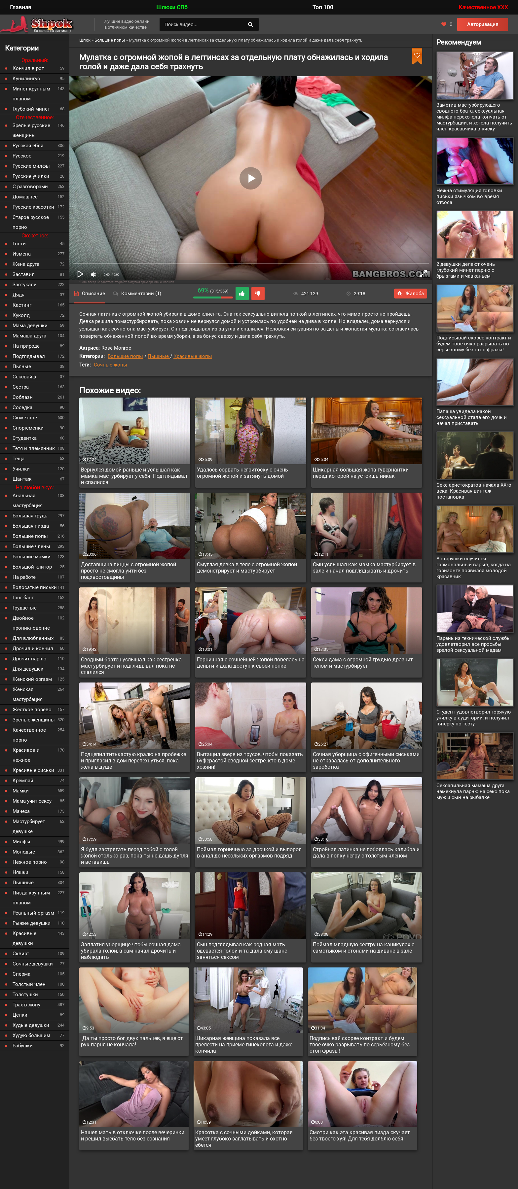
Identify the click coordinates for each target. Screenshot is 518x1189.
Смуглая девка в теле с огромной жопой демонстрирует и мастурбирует (247, 567)
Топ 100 (323, 7)
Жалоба (410, 294)
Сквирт (21, 954)
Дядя (18, 295)
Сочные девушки (33, 964)
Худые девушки (31, 1025)
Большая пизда (31, 526)
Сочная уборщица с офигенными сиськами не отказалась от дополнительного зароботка (366, 760)
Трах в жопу (26, 1005)
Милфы (21, 842)
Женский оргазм (32, 679)
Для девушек (28, 669)
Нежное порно (30, 862)
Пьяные (22, 366)
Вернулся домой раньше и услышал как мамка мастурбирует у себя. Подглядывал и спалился (134, 476)
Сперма (21, 974)
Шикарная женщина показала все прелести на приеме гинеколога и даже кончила (243, 1044)
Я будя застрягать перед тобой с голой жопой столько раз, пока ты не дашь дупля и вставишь (134, 855)
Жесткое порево (32, 710)
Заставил (24, 274)
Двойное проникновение (31, 623)
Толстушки (25, 994)
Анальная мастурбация (28, 500)
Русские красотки (33, 207)
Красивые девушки (24, 938)
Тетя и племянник (34, 448)
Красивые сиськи (33, 770)
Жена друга (26, 264)
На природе (26, 346)
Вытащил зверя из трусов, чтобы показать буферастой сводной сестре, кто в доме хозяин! (250, 760)
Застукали (25, 285)
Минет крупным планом (31, 94)
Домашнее (25, 197)
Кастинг (22, 305)
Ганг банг (23, 598)
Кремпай (23, 781)
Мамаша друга (29, 336)
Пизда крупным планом (31, 898)
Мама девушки (30, 326)
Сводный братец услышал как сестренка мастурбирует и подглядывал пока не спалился (131, 665)
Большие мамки (32, 557)
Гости (19, 244)
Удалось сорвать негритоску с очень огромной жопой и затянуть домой (242, 473)
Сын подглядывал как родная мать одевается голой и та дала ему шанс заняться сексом (242, 950)
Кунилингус (26, 79)
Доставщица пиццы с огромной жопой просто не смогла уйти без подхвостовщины (128, 570)
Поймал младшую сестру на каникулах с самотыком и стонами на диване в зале (363, 947)
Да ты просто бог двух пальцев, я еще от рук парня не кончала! (132, 1041)
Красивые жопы (192, 356)
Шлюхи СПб (171, 7)
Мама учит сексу (32, 801)
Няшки (20, 872)
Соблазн (23, 397)
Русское (22, 156)
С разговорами (30, 187)
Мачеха (21, 811)
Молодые (24, 852)
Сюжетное (25, 418)
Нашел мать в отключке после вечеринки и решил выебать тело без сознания (132, 1135)
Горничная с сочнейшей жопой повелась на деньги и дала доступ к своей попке (251, 662)
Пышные (159, 356)
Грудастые (25, 608)
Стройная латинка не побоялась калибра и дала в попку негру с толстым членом (366, 852)
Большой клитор (32, 567)
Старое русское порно (31, 222)
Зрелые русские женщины (31, 130)
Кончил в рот (28, 68)
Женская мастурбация (28, 694)
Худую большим (31, 1035)
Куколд (21, 315)
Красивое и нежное (26, 755)
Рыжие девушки (32, 923)
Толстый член (29, 984)
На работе (24, 577)
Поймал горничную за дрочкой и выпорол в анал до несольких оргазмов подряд (249, 852)
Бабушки (23, 1046)
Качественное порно (29, 735)
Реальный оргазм (33, 913)
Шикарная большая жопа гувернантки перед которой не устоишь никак (361, 473)
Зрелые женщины (34, 720)
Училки (21, 469)
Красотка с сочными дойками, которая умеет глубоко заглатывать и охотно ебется (244, 1138)
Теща (18, 459)
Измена (22, 254)
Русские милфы (31, 166)
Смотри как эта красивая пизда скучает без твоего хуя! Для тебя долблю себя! (360, 1135)
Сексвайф (24, 377)
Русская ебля (28, 146)
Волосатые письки (35, 587)
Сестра (21, 387)
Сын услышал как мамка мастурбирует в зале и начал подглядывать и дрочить (364, 567)
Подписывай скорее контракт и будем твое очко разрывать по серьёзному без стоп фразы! (360, 1044)
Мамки (21, 791)
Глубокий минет (31, 109)
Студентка (25, 438)
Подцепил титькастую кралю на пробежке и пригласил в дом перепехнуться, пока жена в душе (133, 760)
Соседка (22, 407)
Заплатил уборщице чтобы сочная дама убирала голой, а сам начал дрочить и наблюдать (131, 950)
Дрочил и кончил (33, 648)
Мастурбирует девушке (29, 826)
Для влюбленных (33, 638)
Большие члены (31, 546)
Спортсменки (28, 428)
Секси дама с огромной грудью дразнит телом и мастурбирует (363, 662)
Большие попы (125, 356)
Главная (20, 7)
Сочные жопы (110, 365)
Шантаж (22, 479)
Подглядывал (29, 356)
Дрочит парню (29, 659)
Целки (20, 1015)
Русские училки (31, 176)
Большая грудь (30, 516)
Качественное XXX (483, 7)
